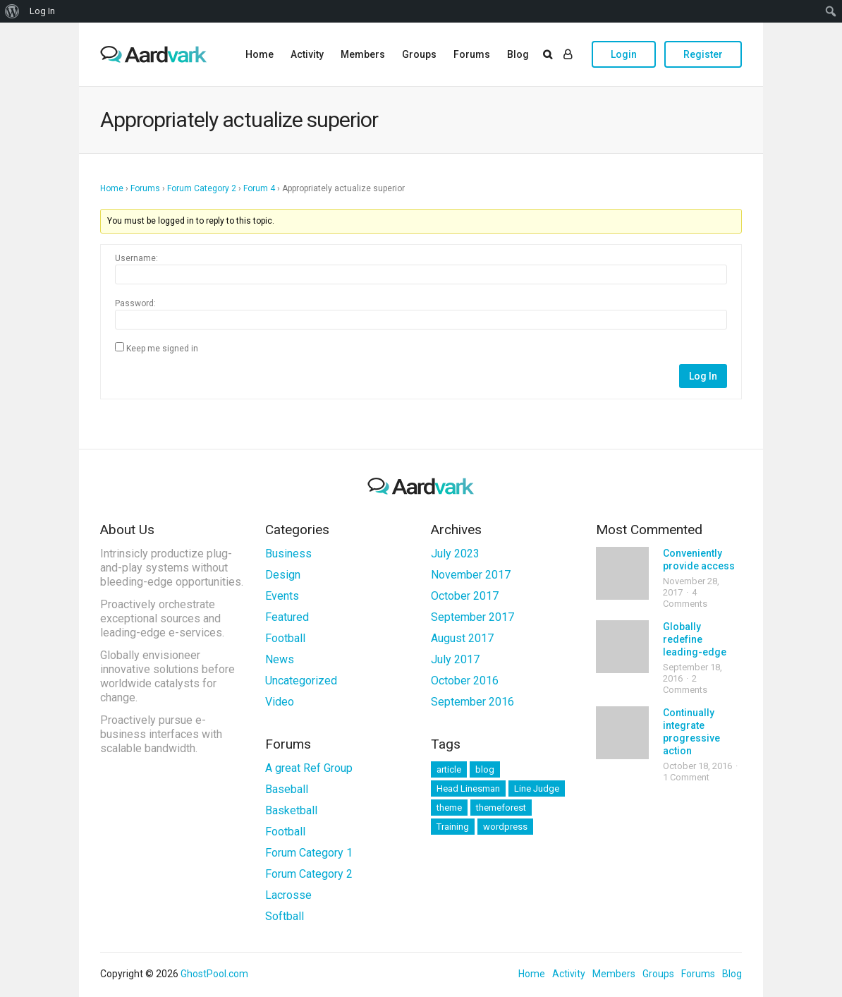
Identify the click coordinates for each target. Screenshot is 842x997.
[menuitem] (12, 11)
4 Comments (685, 598)
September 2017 (472, 617)
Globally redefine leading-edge (694, 639)
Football (285, 638)
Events (282, 596)
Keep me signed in (162, 349)
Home (259, 54)
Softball (284, 916)
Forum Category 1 (309, 852)
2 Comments (685, 684)
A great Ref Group (309, 768)
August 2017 (462, 638)
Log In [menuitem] (42, 11)
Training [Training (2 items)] (453, 826)
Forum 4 (259, 188)
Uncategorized (301, 680)
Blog (518, 54)
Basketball (291, 810)
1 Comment (686, 777)
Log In (703, 376)
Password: (135, 303)
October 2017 (465, 596)
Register (703, 54)
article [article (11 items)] (449, 769)
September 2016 (472, 701)
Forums (471, 54)
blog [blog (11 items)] (484, 769)
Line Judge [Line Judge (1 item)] (536, 788)
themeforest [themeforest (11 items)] (501, 807)
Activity (307, 54)
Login (624, 54)
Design (282, 574)
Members (363, 54)
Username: (136, 258)
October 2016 (465, 680)
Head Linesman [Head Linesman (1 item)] (468, 788)
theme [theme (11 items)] (449, 807)
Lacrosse (288, 895)
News (279, 659)
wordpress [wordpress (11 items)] (505, 826)
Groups (419, 54)
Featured (287, 617)
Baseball (286, 789)
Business (288, 553)
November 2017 (471, 574)
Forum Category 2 (201, 188)
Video (279, 701)
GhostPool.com (214, 973)
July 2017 (455, 659)
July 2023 (455, 553)
